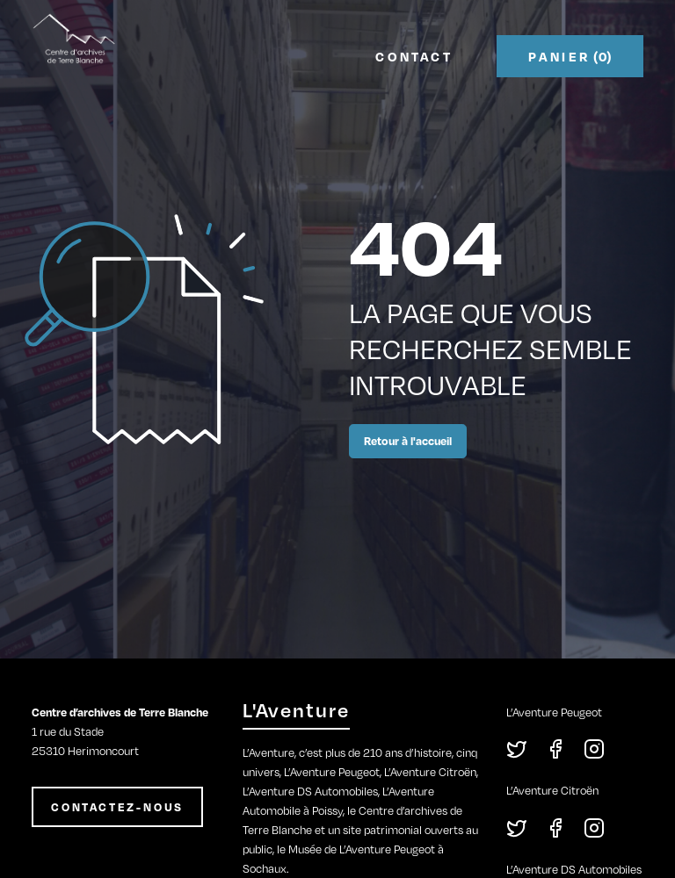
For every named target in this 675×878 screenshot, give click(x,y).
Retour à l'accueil (408, 441)
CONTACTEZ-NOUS (117, 807)
